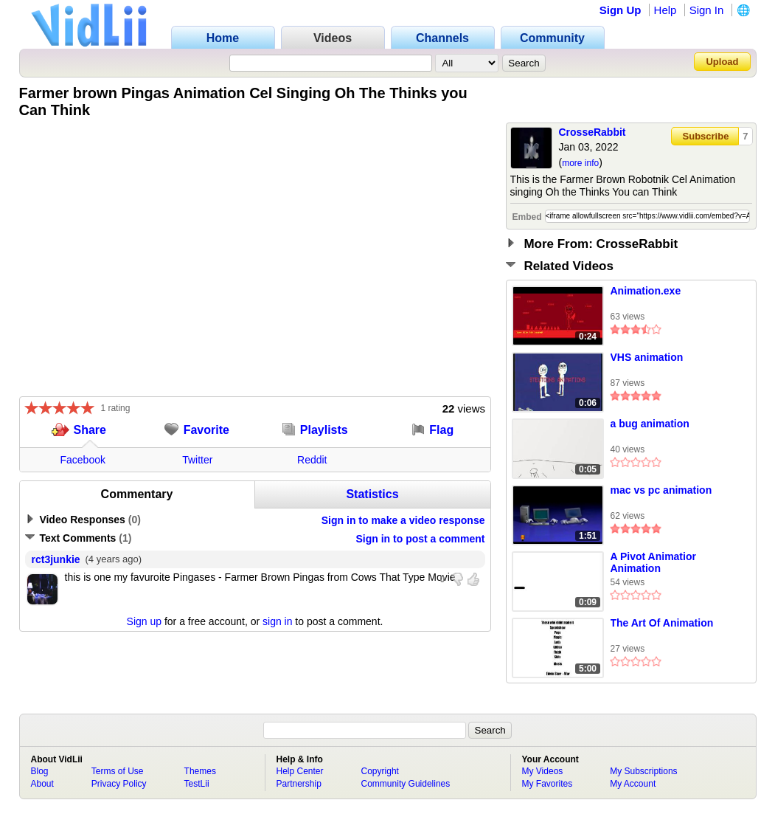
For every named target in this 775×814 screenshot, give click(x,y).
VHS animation (647, 357)
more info (580, 163)
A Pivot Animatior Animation (653, 562)
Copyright (380, 771)
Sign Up (621, 10)
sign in (277, 621)
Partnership (299, 784)
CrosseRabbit (592, 132)
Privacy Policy (119, 784)
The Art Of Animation (662, 623)
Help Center (300, 771)
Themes (200, 771)
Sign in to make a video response (403, 520)
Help (665, 10)
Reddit (312, 460)
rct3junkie (56, 559)
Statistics (372, 494)
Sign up (144, 621)
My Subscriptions (643, 771)
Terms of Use (117, 771)
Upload (722, 61)
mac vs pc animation (661, 490)
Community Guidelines (406, 784)
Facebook (82, 460)
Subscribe (706, 136)
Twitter (197, 460)
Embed (527, 217)
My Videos (542, 771)
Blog (40, 771)
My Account (633, 784)
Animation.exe (646, 291)
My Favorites (547, 784)
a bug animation (650, 424)
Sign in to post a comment (419, 539)
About (42, 784)
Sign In (706, 10)
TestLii (196, 784)
